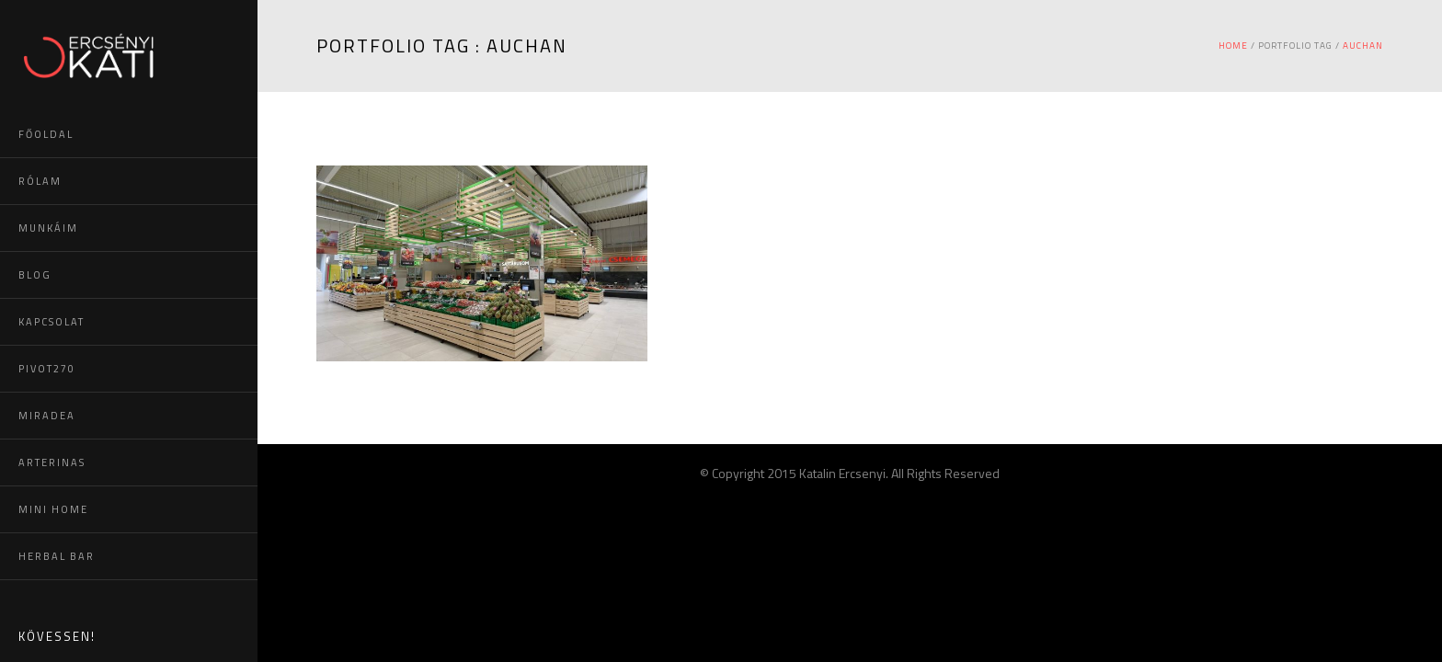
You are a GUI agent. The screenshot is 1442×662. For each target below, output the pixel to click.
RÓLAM (40, 181)
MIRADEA (46, 415)
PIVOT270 (46, 368)
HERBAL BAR (56, 556)
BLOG (35, 275)
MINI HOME (53, 509)
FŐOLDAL (46, 134)
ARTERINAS (52, 462)
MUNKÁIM (48, 228)
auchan (1363, 45)
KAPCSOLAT (51, 321)
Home (1233, 45)
